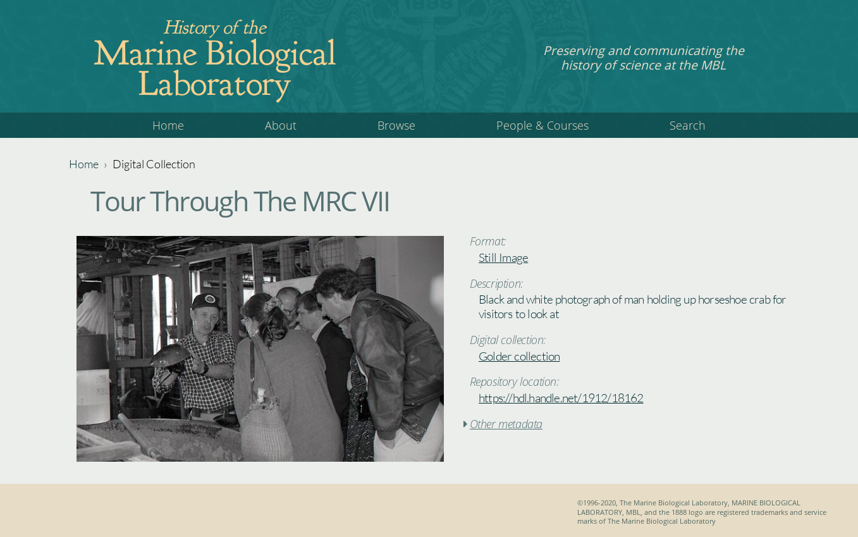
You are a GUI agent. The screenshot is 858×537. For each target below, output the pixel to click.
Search (688, 125)
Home (168, 125)
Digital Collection (154, 164)
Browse (396, 125)
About (281, 125)
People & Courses (542, 125)
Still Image (503, 257)
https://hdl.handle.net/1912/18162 (561, 397)
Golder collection (519, 356)
